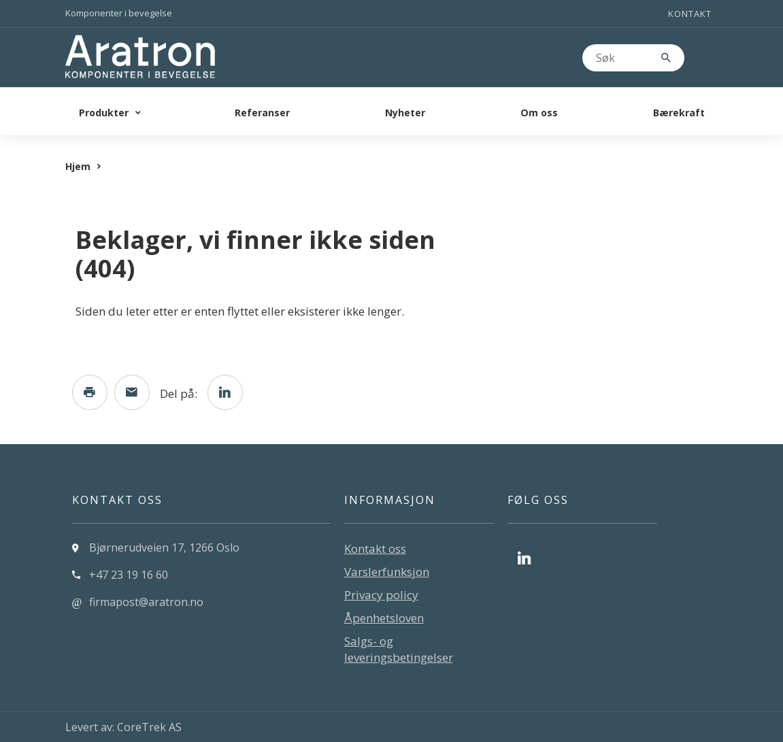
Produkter (104, 112)
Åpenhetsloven (384, 618)
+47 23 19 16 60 (128, 574)
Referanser (262, 112)
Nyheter (405, 112)
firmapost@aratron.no (146, 601)
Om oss (539, 112)
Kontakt (690, 13)
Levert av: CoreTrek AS (123, 727)
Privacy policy (381, 595)
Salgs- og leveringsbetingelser (398, 649)
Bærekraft (679, 112)
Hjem (77, 166)
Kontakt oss (375, 548)
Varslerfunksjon (386, 571)
